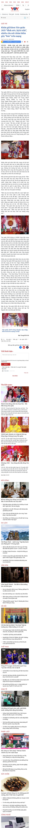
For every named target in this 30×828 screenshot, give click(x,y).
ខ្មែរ (25, 5)
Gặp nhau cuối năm (6, 341)
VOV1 (2, 2)
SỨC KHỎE (5, 774)
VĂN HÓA (4, 565)
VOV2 (6, 2)
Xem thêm (15, 375)
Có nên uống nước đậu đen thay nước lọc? (14, 802)
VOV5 (18, 2)
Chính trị (5, 14)
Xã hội (17, 14)
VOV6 (22, 2)
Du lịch (4, 523)
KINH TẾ (4, 689)
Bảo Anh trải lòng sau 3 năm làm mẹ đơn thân (15, 593)
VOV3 (10, 2)
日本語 (19, 5)
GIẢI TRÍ (4, 23)
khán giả (15, 339)
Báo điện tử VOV (5, 475)
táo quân (8, 339)
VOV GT (27, 2)
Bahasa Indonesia (10, 5)
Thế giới (11, 14)
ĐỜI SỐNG (5, 480)
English (27, 9)
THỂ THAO (5, 647)
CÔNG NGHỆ (5, 815)
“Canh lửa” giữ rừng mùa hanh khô (12, 634)
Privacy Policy (22, 360)
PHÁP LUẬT (5, 731)
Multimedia (24, 14)
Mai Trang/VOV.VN (23, 335)
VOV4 (14, 2)
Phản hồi (26, 372)
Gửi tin (6, 364)
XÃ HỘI (3, 606)
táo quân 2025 (23, 339)
